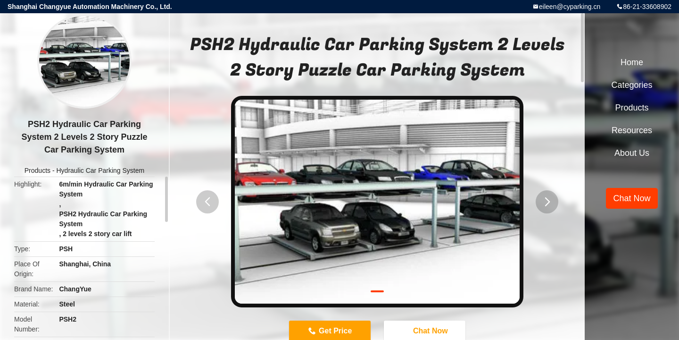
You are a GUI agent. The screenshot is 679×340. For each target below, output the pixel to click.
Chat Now (631, 198)
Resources (632, 130)
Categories (631, 85)
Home (632, 62)
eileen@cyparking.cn (569, 6)
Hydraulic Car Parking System (100, 170)
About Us (631, 153)
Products (37, 170)
